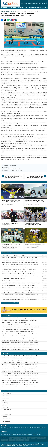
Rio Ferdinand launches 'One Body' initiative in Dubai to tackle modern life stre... (19, 320)
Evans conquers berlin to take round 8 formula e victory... (14, 322)
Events (35, 3)
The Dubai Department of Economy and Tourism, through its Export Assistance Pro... (20, 362)
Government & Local (6, 414)
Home (22, 3)
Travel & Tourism (5, 407)
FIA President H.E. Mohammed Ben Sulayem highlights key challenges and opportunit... (21, 349)
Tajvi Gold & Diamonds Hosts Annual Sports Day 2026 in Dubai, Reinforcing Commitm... (21, 326)
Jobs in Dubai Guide (36, 434)
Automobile (4, 400)
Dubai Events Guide (38, 433)
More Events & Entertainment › (38, 181)
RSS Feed (20, 427)
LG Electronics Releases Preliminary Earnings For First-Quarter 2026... (17, 296)
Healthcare (4, 416)
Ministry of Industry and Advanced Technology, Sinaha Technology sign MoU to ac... (20, 378)
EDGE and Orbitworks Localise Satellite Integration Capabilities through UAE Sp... (19, 380)
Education (42, 3)
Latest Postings (13, 7)
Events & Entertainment (9, 11)
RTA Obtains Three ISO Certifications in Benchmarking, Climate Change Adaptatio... (20, 373)
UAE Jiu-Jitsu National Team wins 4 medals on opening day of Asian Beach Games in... (20, 340)
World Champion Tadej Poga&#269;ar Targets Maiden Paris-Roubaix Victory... (19, 269)
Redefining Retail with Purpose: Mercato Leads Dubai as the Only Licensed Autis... (20, 257)
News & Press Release (41, 437)
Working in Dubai (21, 433)
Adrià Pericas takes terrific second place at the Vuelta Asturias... (16, 335)
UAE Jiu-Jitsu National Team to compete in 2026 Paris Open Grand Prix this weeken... (20, 344)
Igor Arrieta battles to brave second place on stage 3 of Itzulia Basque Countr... (19, 292)
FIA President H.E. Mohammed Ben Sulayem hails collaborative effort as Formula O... (20, 342)
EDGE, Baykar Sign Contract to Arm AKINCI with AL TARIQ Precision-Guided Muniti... (20, 364)
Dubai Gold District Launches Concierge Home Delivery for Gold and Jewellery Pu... (20, 264)
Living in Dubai (4, 433)
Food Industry (5, 402)
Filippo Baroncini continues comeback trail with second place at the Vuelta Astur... (20, 333)
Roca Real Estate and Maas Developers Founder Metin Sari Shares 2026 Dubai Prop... (20, 355)
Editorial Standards (9, 427)
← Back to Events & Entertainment (10, 302)
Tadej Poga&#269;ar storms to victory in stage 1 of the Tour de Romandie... (18, 324)
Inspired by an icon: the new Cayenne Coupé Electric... (14, 278)
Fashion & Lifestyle (6, 395)
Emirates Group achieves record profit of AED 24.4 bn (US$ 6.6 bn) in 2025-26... (19, 357)
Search (44, 7)
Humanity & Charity (6, 421)
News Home (4, 7)
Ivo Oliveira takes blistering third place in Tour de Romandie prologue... (17, 329)
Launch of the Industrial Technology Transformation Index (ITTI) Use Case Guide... (19, 384)
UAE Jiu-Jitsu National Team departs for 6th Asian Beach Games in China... (18, 347)
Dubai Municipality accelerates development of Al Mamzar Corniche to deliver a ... (20, 287)
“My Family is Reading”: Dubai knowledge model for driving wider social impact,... (20, 262)
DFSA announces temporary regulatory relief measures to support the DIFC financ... (20, 290)
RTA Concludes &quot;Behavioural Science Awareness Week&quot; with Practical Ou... (21, 283)
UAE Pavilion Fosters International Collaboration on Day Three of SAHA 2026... (19, 369)
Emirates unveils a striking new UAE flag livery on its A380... (14, 360)
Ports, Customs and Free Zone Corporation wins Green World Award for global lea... (20, 382)
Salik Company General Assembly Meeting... (11, 280)
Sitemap (9, 428)
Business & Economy (6, 409)
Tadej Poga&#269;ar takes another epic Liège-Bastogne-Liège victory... (17, 331)
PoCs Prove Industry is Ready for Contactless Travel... (13, 255)
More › (44, 315)
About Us (2, 427)
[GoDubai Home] (10, 3)
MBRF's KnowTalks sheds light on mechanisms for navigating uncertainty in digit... (19, 366)
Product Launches (23, 7)
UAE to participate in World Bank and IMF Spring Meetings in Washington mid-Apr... (20, 294)
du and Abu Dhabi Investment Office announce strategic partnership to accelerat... (20, 375)
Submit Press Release (35, 7)
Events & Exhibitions (6, 418)
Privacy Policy (25, 427)
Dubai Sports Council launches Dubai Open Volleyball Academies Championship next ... (21, 338)
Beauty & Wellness (28, 3)
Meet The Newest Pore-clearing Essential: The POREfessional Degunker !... (18, 285)
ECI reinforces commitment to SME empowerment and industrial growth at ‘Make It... (20, 386)
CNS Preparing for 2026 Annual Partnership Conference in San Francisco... (18, 271)
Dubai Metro (36, 427)
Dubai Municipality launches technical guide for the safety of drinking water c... (19, 273)
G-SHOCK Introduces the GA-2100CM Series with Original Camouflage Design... (19, 266)
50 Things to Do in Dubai (16, 434)
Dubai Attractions (42, 427)
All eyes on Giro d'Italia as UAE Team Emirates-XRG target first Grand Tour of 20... (19, 318)
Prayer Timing (4, 428)
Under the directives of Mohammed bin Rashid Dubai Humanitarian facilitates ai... (20, 276)
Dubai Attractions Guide (12, 433)
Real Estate (4, 405)
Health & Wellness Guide (5, 434)
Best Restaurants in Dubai (27, 434)
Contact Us (15, 427)
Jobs (39, 3)
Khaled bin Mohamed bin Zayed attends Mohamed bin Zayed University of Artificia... (20, 371)
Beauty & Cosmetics (6, 393)
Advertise (31, 427)
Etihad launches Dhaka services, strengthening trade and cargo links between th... (20, 259)
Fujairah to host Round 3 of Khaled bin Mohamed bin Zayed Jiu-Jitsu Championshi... (20, 299)
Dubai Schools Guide (30, 433)
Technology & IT (5, 398)
